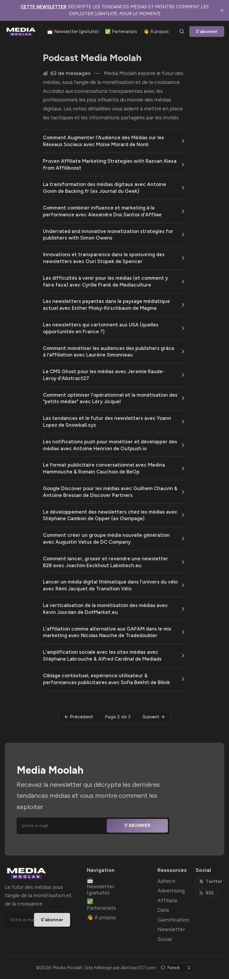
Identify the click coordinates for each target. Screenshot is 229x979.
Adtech (166, 881)
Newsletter (171, 929)
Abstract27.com (138, 967)
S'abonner (207, 31)
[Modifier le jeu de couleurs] (175, 968)
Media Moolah (67, 967)
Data (163, 910)
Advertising (171, 890)
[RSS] (207, 893)
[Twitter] (211, 881)
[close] (222, 10)
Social (164, 939)
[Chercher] (182, 31)
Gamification (173, 920)
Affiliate (167, 900)
